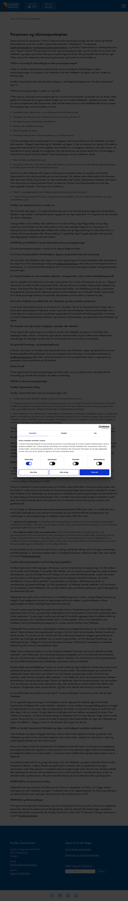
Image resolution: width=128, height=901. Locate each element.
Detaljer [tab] (64, 433)
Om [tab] (95, 433)
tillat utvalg (64, 472)
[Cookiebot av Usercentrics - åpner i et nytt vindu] (100, 427)
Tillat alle (94, 472)
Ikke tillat (33, 472)
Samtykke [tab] (32, 433)
